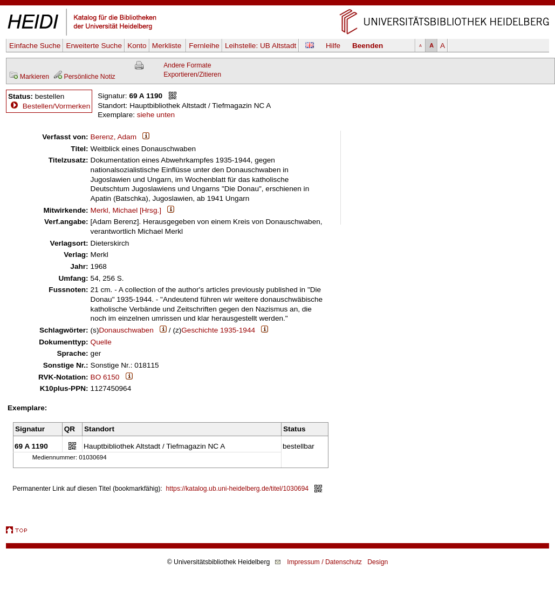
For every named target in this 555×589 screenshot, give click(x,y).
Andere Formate (187, 65)
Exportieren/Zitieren (192, 74)
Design (377, 562)
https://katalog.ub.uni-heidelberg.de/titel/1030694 (237, 488)
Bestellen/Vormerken (56, 106)
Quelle (101, 342)
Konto (137, 46)
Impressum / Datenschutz (324, 562)
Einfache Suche (34, 46)
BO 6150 (105, 377)
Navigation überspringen (277, 4)
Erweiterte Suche (94, 46)
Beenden (367, 46)
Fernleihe (204, 46)
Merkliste (167, 46)
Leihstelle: (260, 46)
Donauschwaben (126, 330)
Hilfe (333, 46)
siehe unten (156, 115)
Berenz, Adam (113, 137)
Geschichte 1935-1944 (218, 330)
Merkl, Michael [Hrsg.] (126, 210)
